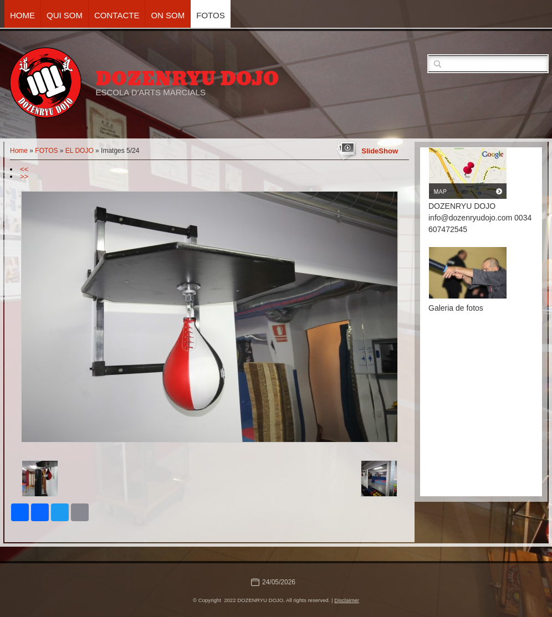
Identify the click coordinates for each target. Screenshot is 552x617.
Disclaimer (346, 600)
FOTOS (210, 15)
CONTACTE (116, 15)
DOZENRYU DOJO (187, 79)
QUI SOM (65, 15)
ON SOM (168, 15)
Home (22, 15)
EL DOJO (79, 151)
